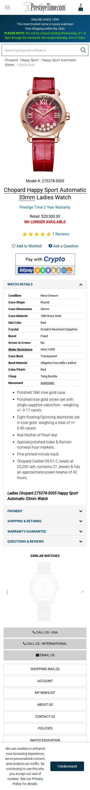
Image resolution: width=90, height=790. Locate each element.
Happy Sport (29, 60)
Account (45, 681)
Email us (45, 655)
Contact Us (45, 717)
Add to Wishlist (27, 246)
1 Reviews (60, 234)
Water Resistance (20, 349)
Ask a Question (63, 246)
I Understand (67, 766)
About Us (45, 705)
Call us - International (45, 644)
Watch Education (45, 740)
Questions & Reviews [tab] (45, 541)
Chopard (11, 60)
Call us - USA (45, 632)
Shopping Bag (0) (45, 669)
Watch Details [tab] (45, 284)
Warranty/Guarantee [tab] (45, 531)
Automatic (47, 383)
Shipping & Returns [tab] (45, 521)
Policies (45, 728)
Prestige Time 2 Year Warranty (45, 207)
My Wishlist (45, 693)
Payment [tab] (45, 511)
